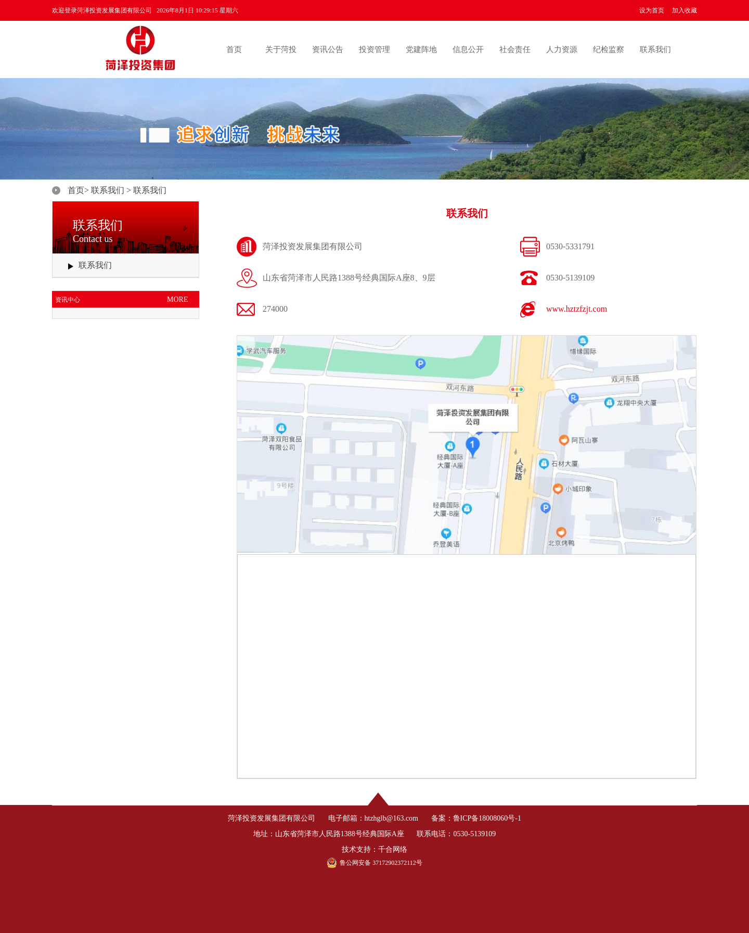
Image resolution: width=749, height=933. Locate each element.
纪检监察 (608, 49)
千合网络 (392, 849)
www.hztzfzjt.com (576, 308)
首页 (234, 49)
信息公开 (468, 49)
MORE (177, 299)
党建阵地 (421, 49)
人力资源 (561, 49)
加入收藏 (684, 10)
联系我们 (655, 49)
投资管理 (374, 49)
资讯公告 (327, 49)
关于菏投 (280, 49)
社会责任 (515, 49)
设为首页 (651, 10)
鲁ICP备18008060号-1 (487, 818)
